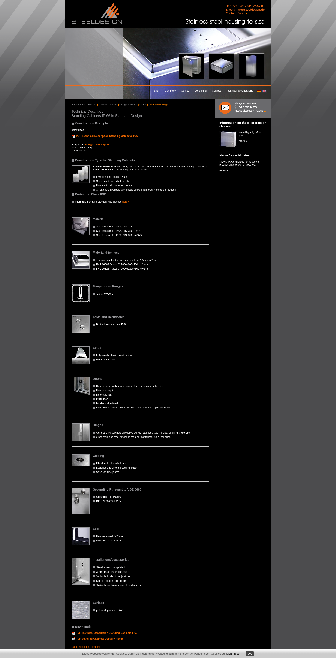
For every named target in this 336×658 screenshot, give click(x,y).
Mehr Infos (232, 653)
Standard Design (159, 104)
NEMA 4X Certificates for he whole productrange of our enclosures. (239, 163)
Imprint (96, 646)
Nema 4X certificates (234, 155)
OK (250, 653)
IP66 (143, 104)
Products (91, 104)
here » (126, 201)
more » (243, 140)
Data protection (80, 646)
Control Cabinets (108, 104)
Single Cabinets (129, 104)
